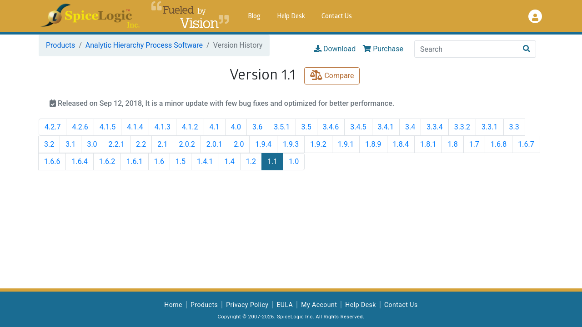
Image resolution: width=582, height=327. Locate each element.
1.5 (181, 161)
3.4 (410, 127)
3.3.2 (462, 127)
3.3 (514, 127)
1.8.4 (401, 144)
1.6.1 (134, 161)
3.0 (92, 144)
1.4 (230, 161)
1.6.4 (79, 161)
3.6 (257, 127)
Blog (254, 16)
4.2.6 (80, 127)
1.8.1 (428, 144)
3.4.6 (331, 127)
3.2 (49, 144)
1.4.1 (205, 161)
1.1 (272, 161)
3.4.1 (386, 127)
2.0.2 (187, 144)
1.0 (294, 161)
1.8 (452, 144)
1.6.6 (52, 161)
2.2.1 (117, 144)
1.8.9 (373, 144)
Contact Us (336, 16)
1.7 (474, 144)
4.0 (236, 127)
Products (60, 45)
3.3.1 (489, 127)
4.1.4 (135, 127)
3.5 (306, 127)
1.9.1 (346, 144)
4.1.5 (107, 127)
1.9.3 (291, 144)
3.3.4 (434, 127)
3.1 (70, 144)
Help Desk (291, 16)
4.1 (215, 127)
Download (335, 49)
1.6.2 (107, 161)
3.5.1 (282, 127)
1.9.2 (318, 144)
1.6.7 (526, 144)
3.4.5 (358, 127)
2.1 (162, 144)
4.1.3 (163, 127)
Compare (332, 75)
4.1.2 (190, 127)
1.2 (251, 161)
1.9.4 (263, 144)
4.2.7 (52, 127)
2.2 (141, 144)
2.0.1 (214, 144)
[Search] (466, 49)
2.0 (239, 144)
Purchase (383, 49)
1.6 (159, 161)
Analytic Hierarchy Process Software (144, 45)
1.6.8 (499, 144)
